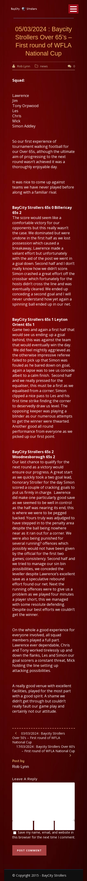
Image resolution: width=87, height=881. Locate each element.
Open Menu (73, 8)
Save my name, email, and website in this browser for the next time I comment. (43, 834)
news (44, 66)
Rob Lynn (23, 66)
